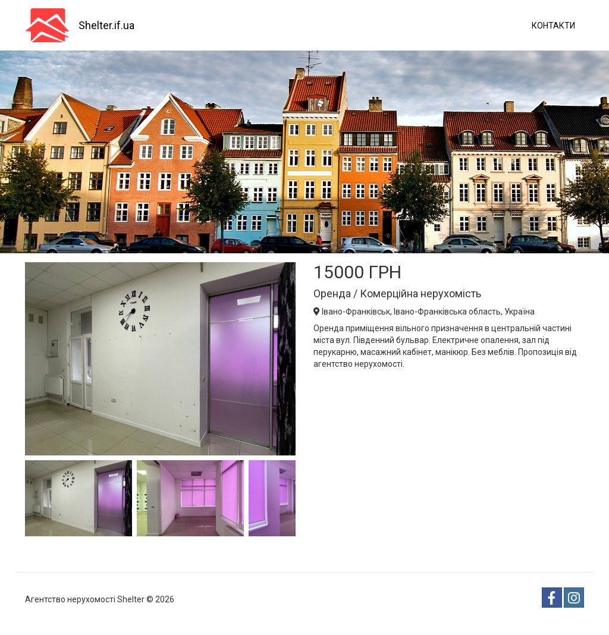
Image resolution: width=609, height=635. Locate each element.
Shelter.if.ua (106, 25)
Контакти (553, 25)
